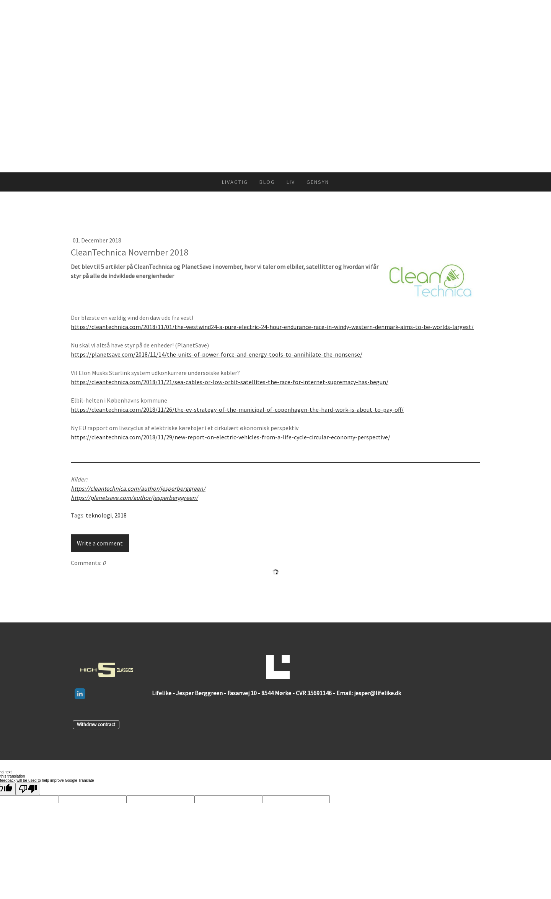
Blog (267, 181)
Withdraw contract (96, 724)
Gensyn (317, 181)
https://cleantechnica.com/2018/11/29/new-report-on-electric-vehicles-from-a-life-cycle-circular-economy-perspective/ (230, 437)
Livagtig (235, 181)
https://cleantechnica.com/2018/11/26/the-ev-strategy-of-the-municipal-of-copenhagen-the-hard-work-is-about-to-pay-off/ (237, 409)
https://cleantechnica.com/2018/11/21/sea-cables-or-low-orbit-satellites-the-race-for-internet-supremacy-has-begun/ (229, 382)
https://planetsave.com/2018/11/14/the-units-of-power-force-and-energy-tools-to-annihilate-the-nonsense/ (216, 354)
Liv (291, 181)
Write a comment (100, 543)
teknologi (99, 515)
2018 (120, 515)
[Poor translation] (28, 789)
